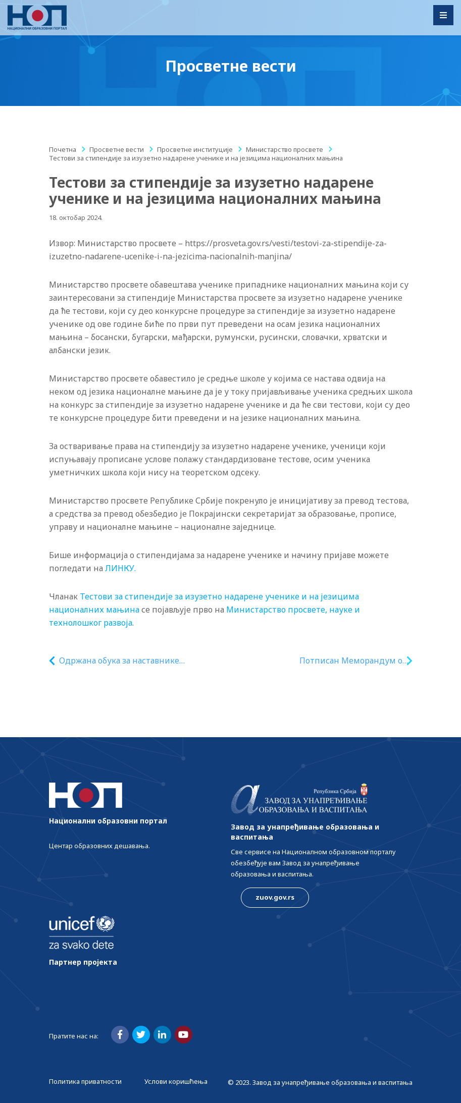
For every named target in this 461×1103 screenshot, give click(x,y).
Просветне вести (116, 149)
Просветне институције (195, 149)
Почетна (62, 149)
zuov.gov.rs (274, 897)
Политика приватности (85, 1081)
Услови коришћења (176, 1081)
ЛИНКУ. (120, 568)
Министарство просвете (284, 149)
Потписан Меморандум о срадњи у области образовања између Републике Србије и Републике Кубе (350, 661)
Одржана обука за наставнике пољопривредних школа (119, 661)
